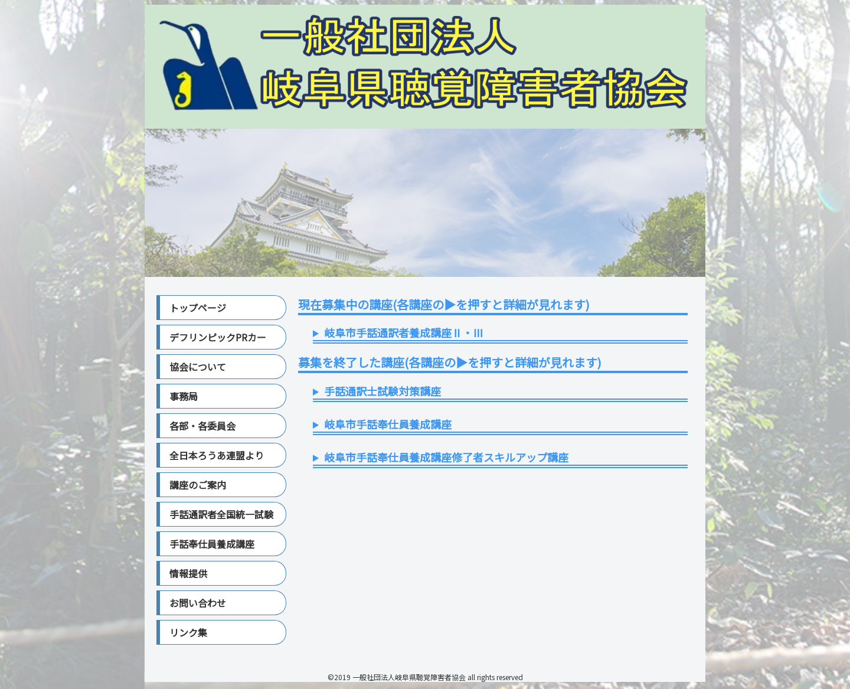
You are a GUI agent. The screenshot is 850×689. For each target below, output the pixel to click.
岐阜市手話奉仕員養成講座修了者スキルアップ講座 (446, 457)
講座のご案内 (197, 485)
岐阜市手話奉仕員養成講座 (388, 424)
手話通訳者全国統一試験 (221, 514)
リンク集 (188, 632)
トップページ (197, 308)
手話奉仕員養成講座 (211, 544)
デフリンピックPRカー (217, 337)
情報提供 (188, 573)
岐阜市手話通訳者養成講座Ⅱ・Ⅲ (403, 332)
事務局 (183, 396)
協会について (197, 367)
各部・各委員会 (202, 426)
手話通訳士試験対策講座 (382, 391)
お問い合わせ (197, 603)
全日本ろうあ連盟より (216, 455)
